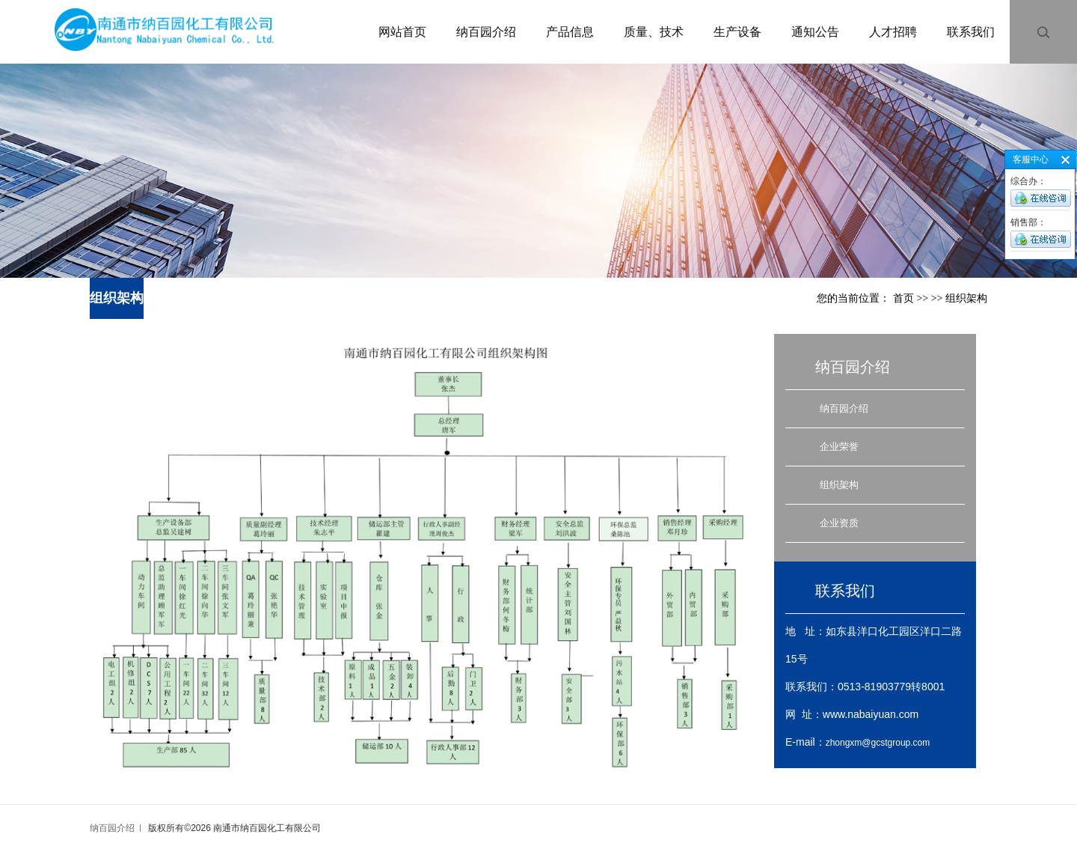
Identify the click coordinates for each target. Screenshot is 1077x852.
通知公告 (815, 31)
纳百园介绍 (486, 31)
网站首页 (402, 31)
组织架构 (839, 484)
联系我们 (971, 31)
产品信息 (570, 31)
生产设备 (737, 31)
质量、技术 (654, 31)
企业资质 (839, 523)
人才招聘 (893, 31)
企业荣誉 (839, 446)
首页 (903, 298)
